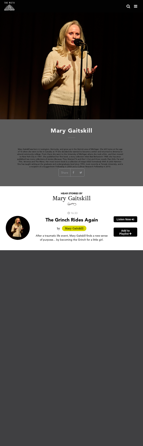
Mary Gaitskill (74, 228)
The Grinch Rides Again (71, 220)
